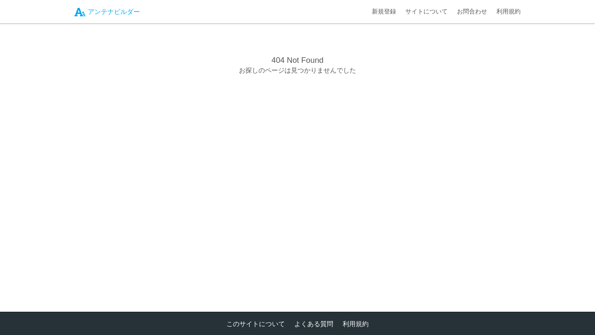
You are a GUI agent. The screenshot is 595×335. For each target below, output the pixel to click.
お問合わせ (472, 11)
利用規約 (508, 11)
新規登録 (384, 11)
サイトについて (426, 11)
